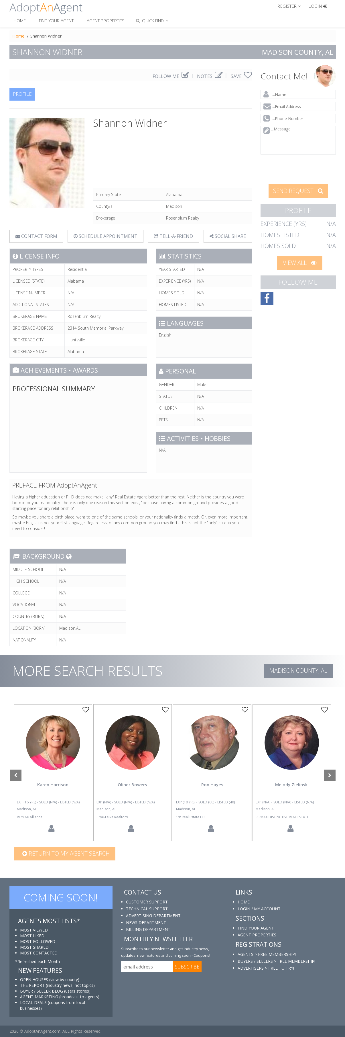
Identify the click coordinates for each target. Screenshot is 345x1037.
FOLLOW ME (171, 76)
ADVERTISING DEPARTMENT (153, 915)
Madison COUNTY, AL (298, 670)
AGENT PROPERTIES (257, 935)
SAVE (241, 76)
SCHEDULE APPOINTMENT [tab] (105, 236)
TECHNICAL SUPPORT (147, 908)
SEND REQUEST (298, 191)
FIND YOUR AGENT (256, 928)
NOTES (210, 76)
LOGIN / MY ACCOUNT (259, 908)
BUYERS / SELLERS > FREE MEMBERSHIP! (276, 961)
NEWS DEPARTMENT (146, 922)
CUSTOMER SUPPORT (147, 902)
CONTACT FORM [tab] (36, 236)
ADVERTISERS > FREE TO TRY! (266, 968)
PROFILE (22, 94)
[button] (291, 5)
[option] (53, 772)
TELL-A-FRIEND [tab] (173, 236)
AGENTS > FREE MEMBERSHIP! (267, 954)
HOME (244, 902)
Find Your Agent (56, 21)
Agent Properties (106, 21)
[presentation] (298, 168)
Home (20, 21)
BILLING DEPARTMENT (148, 929)
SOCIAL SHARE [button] (228, 236)
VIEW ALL (300, 263)
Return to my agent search (66, 853)
